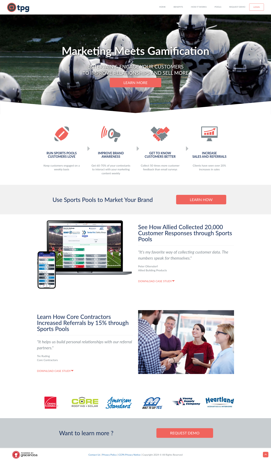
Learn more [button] (135, 82)
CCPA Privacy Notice (129, 454)
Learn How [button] (201, 199)
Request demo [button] (184, 433)
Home (162, 7)
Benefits (178, 7)
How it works (199, 7)
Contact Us (94, 454)
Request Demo (237, 7)
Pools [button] (218, 7)
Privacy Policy (109, 454)
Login (256, 7)
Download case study (156, 281)
